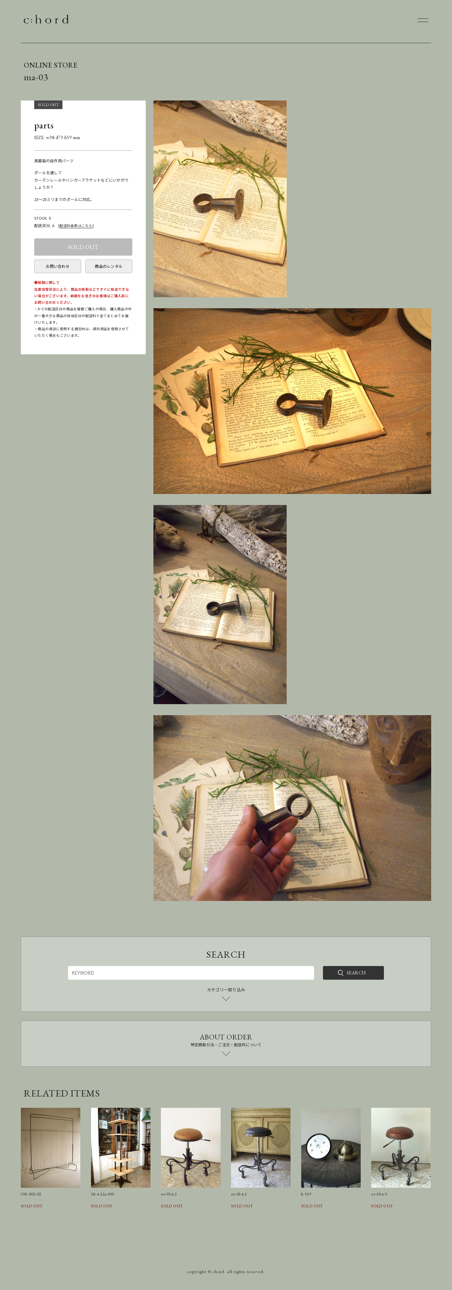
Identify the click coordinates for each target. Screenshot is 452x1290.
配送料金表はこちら (75, 225)
